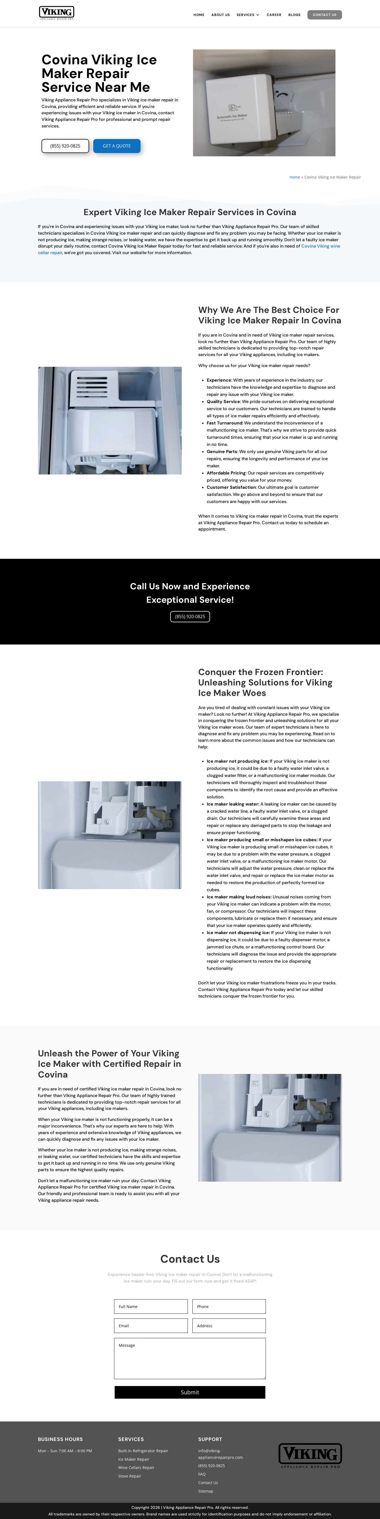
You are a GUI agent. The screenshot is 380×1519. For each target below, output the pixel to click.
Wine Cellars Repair (136, 1467)
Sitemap (205, 1491)
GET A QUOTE (117, 146)
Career (274, 15)
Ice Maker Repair (133, 1459)
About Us (220, 15)
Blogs (294, 15)
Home (199, 15)
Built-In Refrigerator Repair (143, 1450)
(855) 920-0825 (65, 146)
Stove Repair (129, 1476)
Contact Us (325, 15)
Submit (190, 1392)
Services (245, 15)
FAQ (202, 1474)
